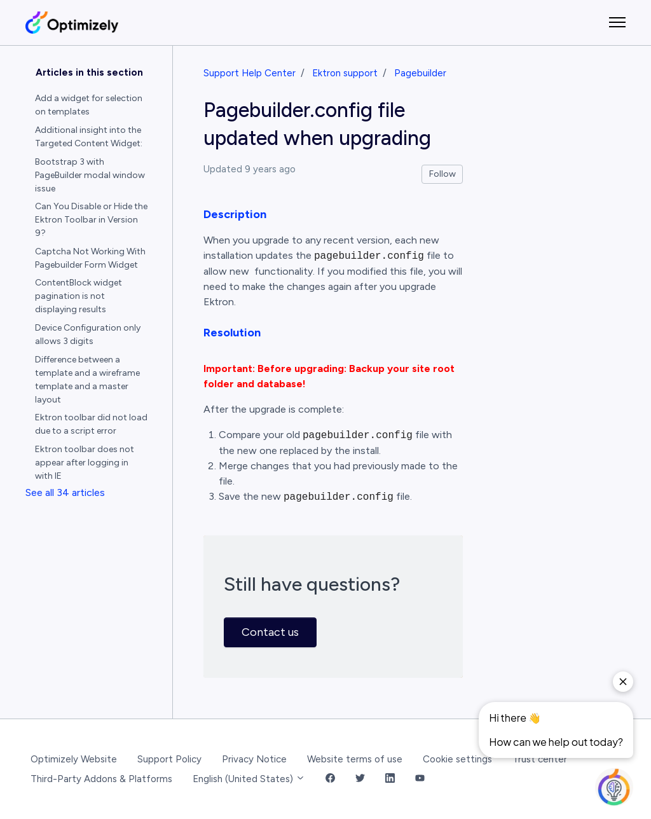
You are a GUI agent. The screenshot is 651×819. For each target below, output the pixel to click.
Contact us (270, 632)
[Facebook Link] (330, 779)
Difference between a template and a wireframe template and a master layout (87, 379)
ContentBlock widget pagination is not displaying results (78, 296)
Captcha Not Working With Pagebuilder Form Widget (90, 258)
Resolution (232, 333)
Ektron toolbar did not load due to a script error (91, 424)
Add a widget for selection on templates (88, 105)
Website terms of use (354, 759)
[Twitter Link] (360, 779)
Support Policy (169, 759)
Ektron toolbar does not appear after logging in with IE (84, 462)
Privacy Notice (254, 759)
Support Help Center (249, 73)
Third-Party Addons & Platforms (101, 779)
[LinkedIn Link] (390, 779)
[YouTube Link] (420, 779)
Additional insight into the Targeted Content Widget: (88, 137)
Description (234, 214)
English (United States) (249, 779)
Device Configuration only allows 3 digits (87, 334)
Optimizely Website (74, 759)
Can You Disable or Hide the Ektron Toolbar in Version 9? (91, 219)
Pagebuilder (420, 73)
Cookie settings (457, 759)
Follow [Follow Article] (442, 174)
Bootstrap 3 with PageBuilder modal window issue (90, 175)
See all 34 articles (65, 492)
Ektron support (345, 73)
